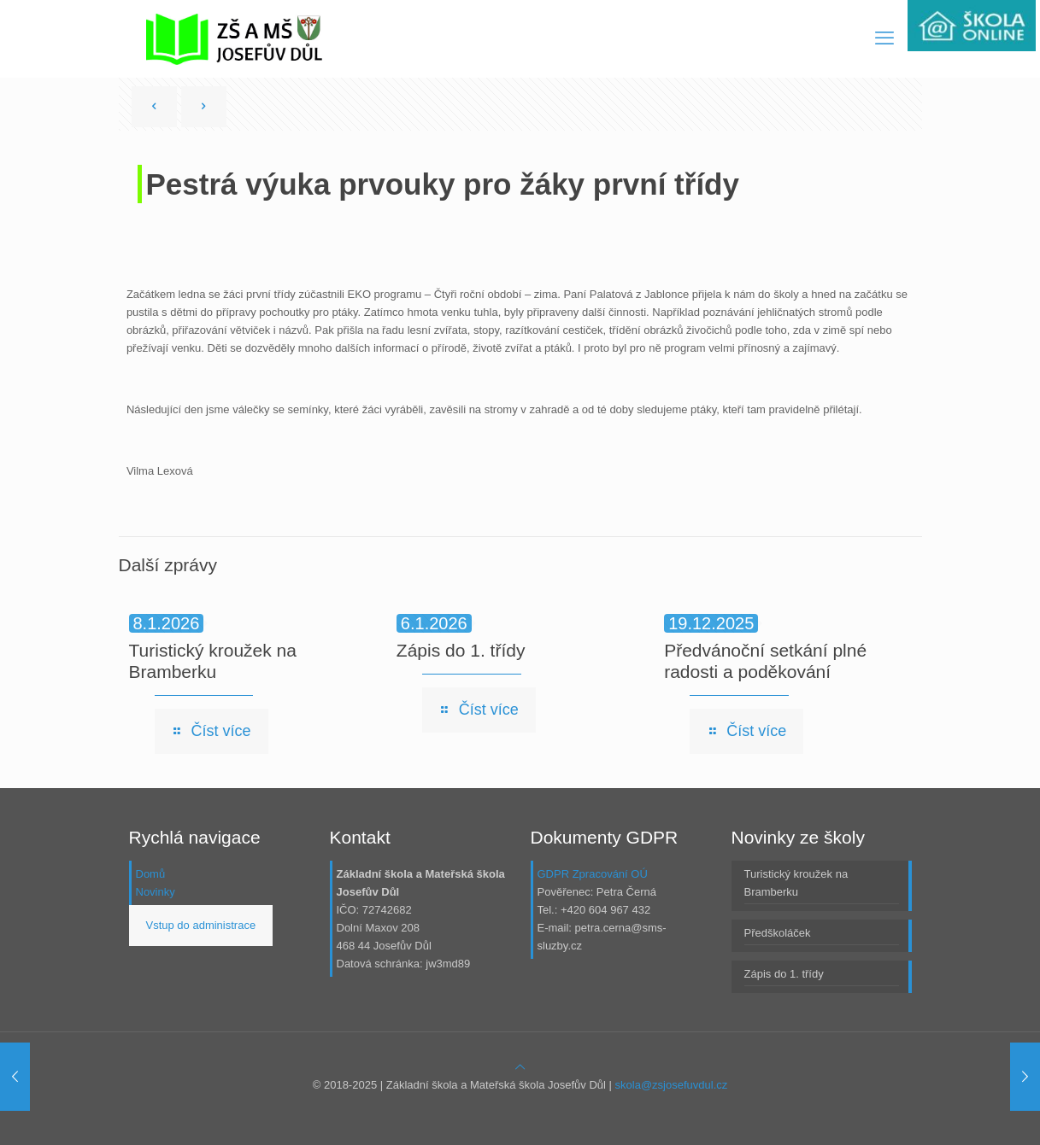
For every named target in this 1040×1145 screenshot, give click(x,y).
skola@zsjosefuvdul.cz (671, 1084)
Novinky (155, 891)
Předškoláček (777, 932)
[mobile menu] (884, 38)
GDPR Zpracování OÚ (593, 874)
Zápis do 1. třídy (461, 650)
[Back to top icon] (520, 1066)
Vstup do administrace (201, 925)
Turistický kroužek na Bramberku (796, 883)
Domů (151, 874)
